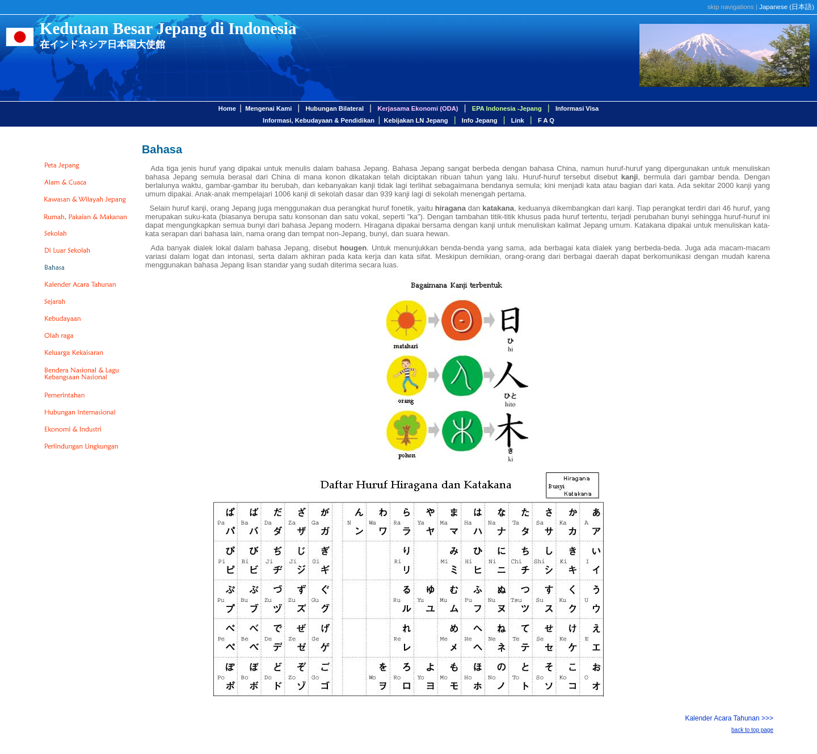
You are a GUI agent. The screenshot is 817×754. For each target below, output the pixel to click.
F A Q (546, 120)
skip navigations (730, 6)
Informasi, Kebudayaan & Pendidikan (318, 120)
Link (517, 120)
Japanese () (786, 6)
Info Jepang (480, 120)
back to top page (752, 730)
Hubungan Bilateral (334, 108)
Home (227, 108)
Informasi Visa (577, 108)
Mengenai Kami (268, 108)
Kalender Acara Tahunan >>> (729, 718)
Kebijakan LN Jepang (416, 120)
